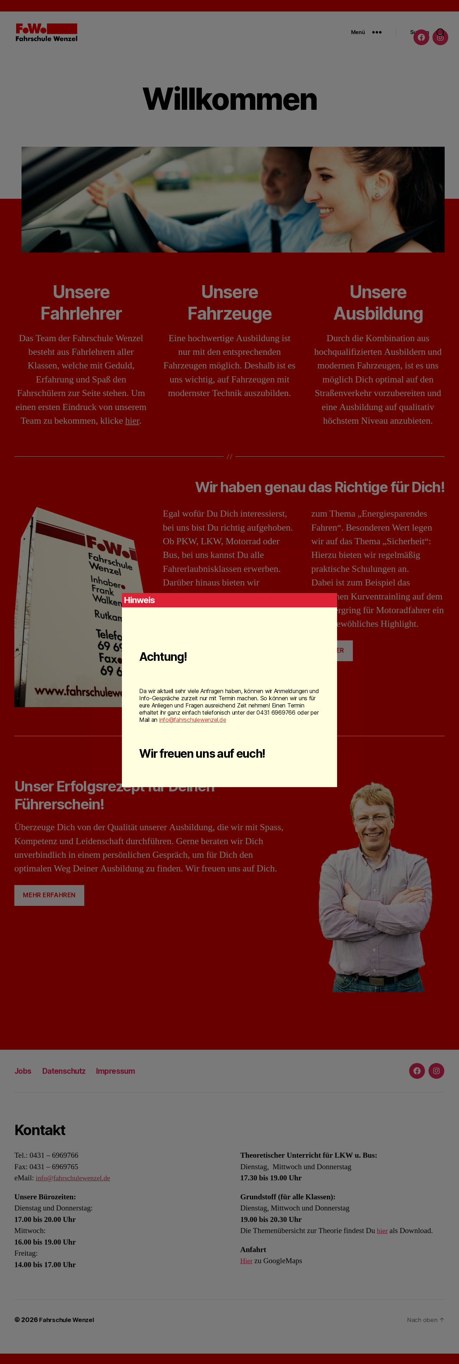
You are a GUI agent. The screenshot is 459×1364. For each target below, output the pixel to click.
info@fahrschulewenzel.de (192, 719)
